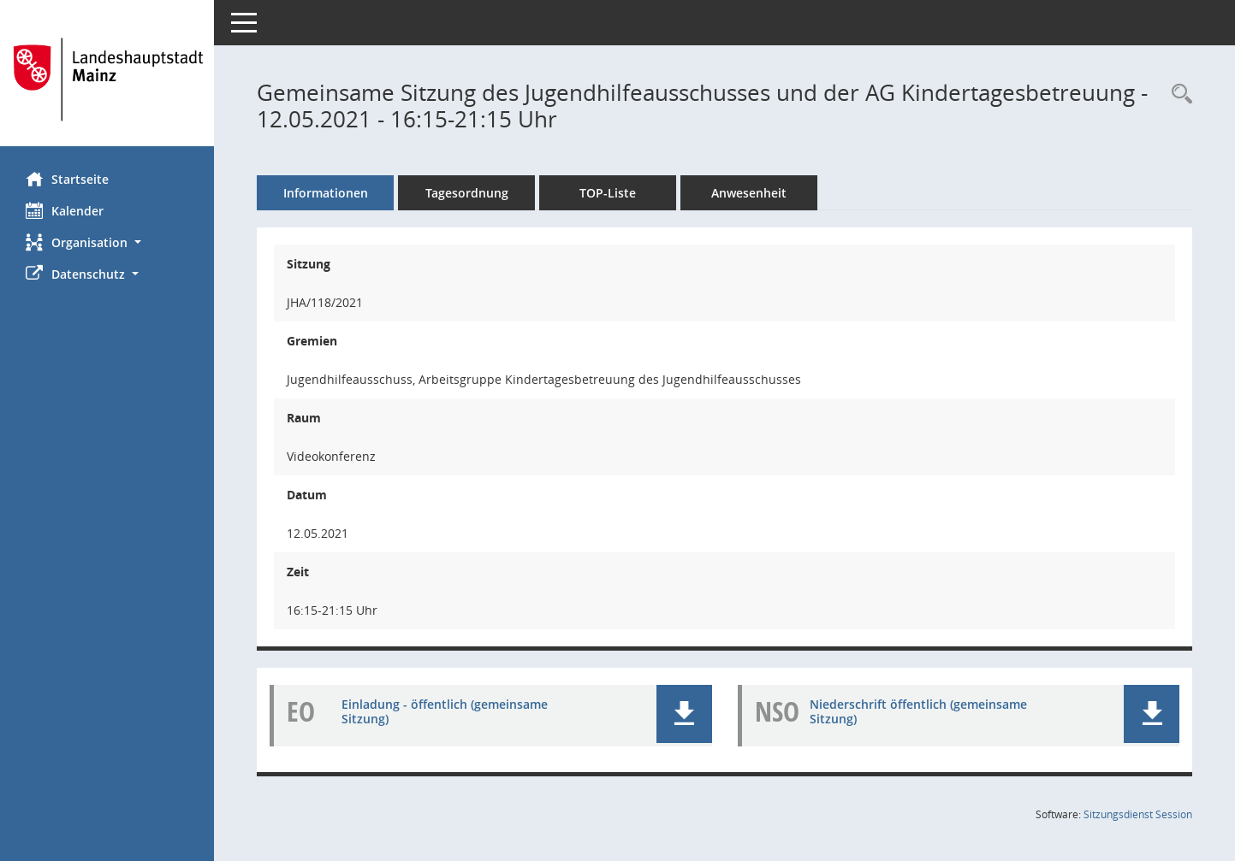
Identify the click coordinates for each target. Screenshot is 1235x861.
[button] (107, 242)
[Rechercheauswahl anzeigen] (1177, 94)
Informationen (325, 193)
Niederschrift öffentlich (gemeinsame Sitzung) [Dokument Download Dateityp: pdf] (918, 711)
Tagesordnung (466, 193)
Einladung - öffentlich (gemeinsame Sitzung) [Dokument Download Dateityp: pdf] (444, 711)
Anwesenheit (749, 193)
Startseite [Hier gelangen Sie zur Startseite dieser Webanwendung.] (67, 178)
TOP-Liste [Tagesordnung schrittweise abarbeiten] (607, 193)
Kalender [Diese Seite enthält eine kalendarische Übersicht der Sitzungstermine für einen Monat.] (65, 210)
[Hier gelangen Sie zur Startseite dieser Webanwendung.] (107, 79)
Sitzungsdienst (1138, 814)
